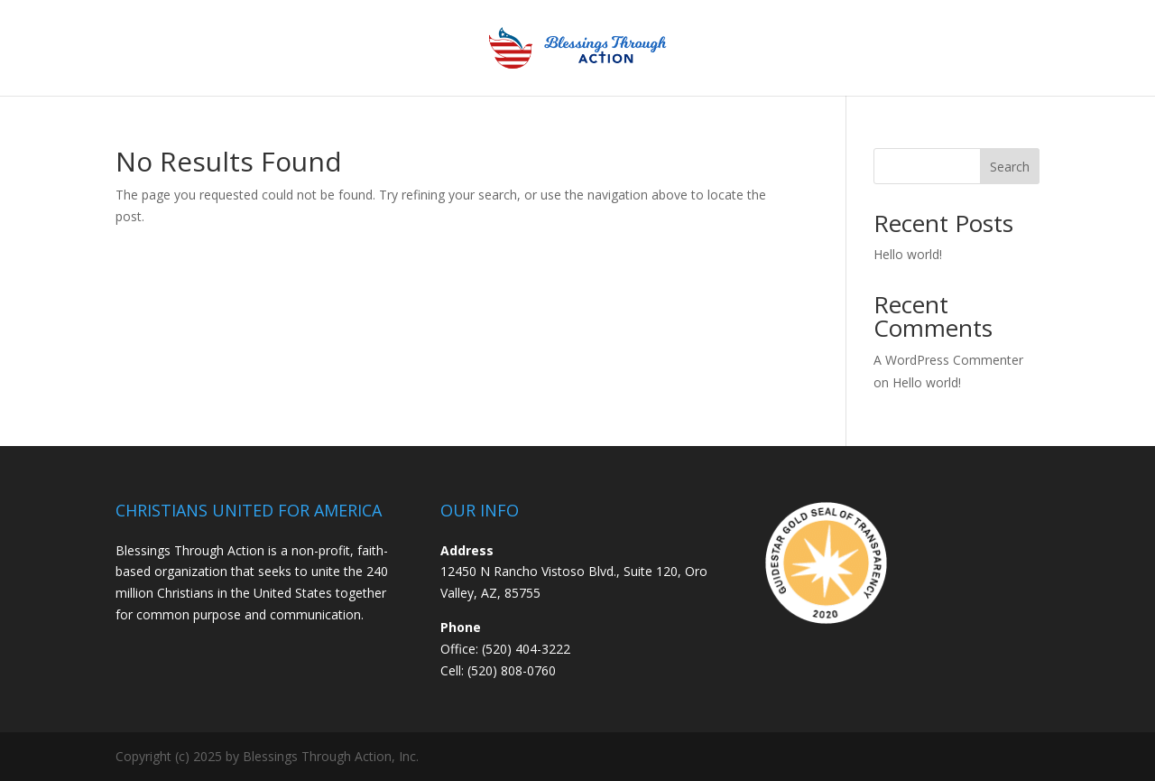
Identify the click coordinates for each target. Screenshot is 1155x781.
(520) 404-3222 (526, 648)
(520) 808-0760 (511, 670)
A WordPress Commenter (948, 359)
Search (1010, 166)
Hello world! (907, 254)
